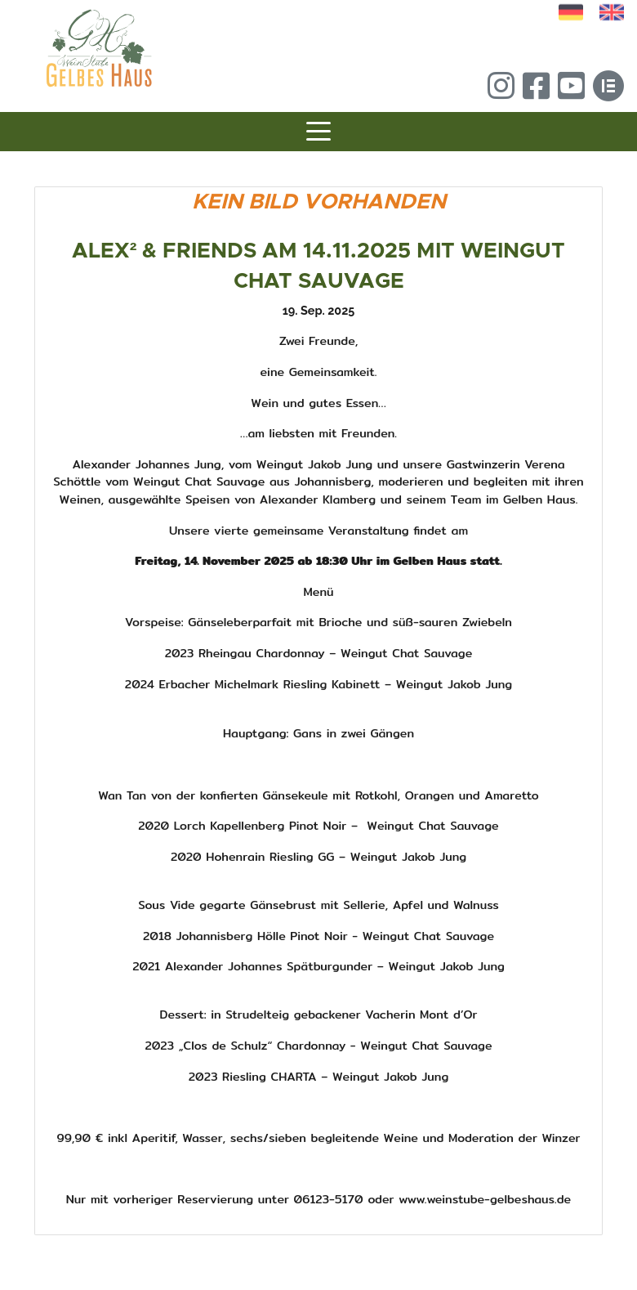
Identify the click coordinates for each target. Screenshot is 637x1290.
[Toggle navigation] (318, 134)
